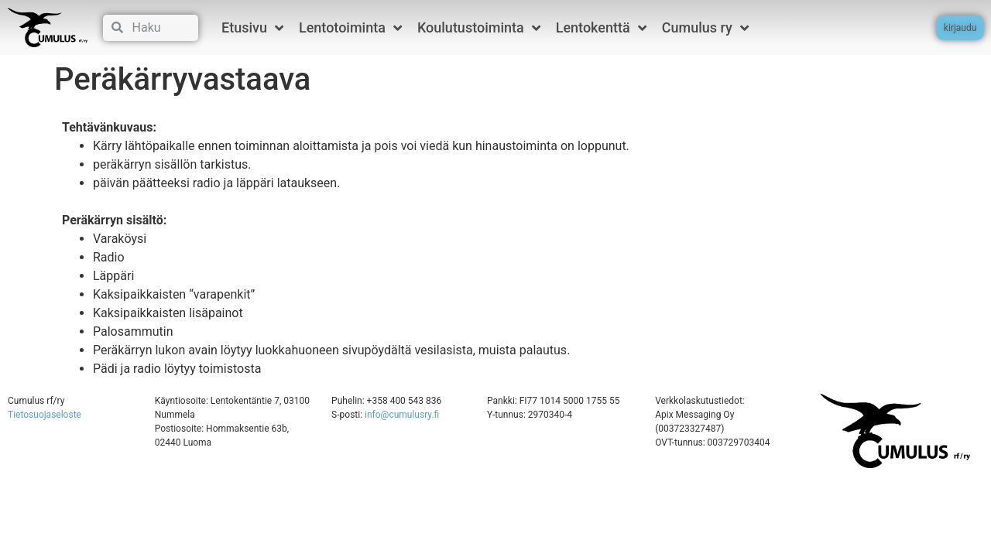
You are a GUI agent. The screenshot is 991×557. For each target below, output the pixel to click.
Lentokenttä (601, 27)
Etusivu (252, 27)
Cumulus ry (705, 27)
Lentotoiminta (350, 27)
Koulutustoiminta (478, 27)
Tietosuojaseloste (44, 414)
